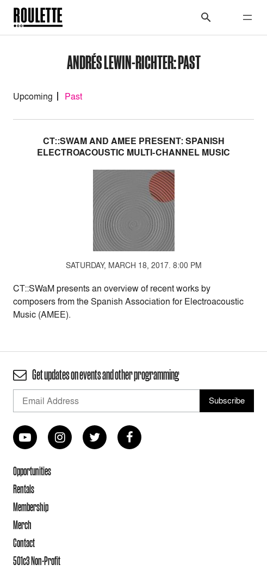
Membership (30, 507)
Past (73, 96)
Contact (24, 543)
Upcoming (33, 96)
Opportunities (32, 471)
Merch (22, 525)
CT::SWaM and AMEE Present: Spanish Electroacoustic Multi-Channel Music (133, 147)
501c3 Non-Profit (36, 561)
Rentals (23, 489)
